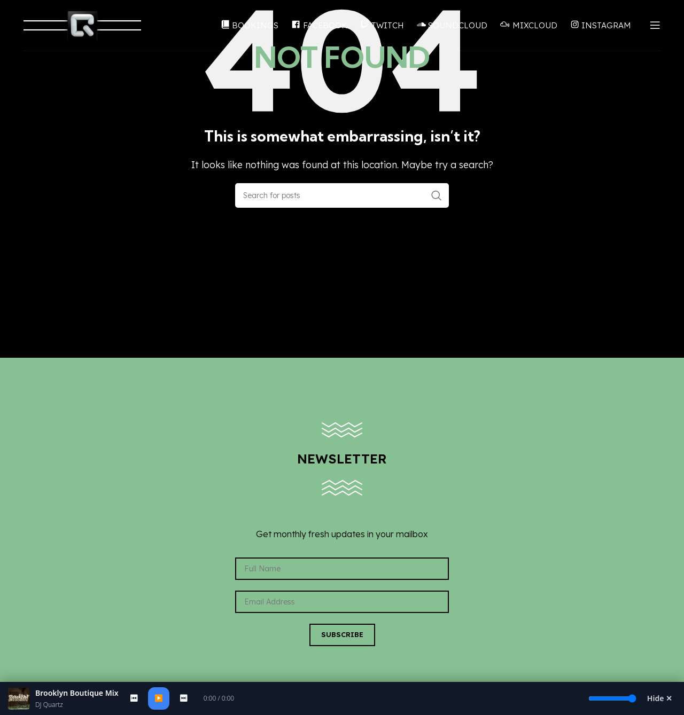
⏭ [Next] (183, 698)
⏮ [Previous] (133, 698)
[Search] (342, 195)
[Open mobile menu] (655, 26)
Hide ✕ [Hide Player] (659, 698)
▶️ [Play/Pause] (158, 698)
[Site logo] (82, 25)
